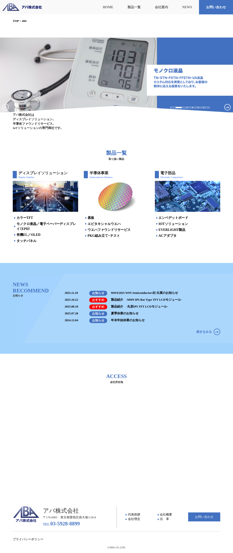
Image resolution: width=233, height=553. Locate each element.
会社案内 (161, 7)
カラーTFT (25, 218)
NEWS (187, 7)
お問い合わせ (216, 7)
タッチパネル (26, 241)
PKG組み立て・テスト (104, 235)
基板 (91, 218)
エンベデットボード (173, 218)
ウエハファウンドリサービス (109, 230)
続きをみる (208, 331)
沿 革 (164, 519)
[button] (173, 107)
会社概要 (166, 514)
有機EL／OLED (28, 235)
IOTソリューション (173, 224)
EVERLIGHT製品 (171, 230)
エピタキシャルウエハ (104, 224)
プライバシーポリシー (28, 539)
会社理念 (134, 519)
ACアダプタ (167, 235)
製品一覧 (134, 7)
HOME (108, 7)
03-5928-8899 (61, 524)
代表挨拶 (134, 514)
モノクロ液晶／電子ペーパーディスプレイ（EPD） (46, 226)
